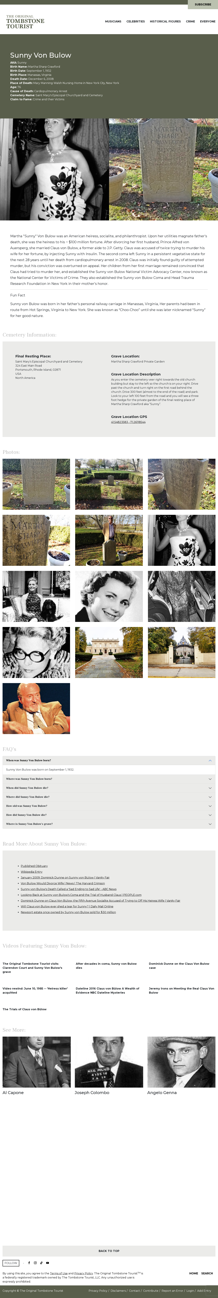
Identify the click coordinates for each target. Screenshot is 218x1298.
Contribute (150, 1290)
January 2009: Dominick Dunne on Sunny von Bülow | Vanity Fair (65, 877)
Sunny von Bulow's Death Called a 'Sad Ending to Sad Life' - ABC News (68, 889)
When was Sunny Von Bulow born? (28, 760)
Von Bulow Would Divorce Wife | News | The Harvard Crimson (63, 883)
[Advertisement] (109, 1176)
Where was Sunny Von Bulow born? (29, 779)
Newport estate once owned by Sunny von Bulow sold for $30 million (68, 912)
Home (193, 1273)
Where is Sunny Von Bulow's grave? (29, 824)
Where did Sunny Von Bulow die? (27, 797)
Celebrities (135, 21)
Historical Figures (165, 21)
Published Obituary (34, 866)
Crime (190, 21)
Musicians (113, 21)
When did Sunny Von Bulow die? (27, 788)
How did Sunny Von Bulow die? (26, 815)
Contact (134, 1290)
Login (190, 1290)
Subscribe (203, 4)
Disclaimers (118, 1290)
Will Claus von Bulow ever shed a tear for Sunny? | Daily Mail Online (67, 906)
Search (207, 1273)
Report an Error (172, 1290)
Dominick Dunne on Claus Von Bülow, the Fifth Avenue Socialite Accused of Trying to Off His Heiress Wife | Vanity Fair (100, 900)
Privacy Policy (83, 1273)
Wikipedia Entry (31, 871)
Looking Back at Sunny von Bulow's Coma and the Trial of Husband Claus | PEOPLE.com (81, 895)
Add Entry (204, 1290)
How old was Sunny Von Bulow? (26, 806)
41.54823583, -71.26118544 (128, 422)
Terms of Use (59, 1273)
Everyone (207, 21)
